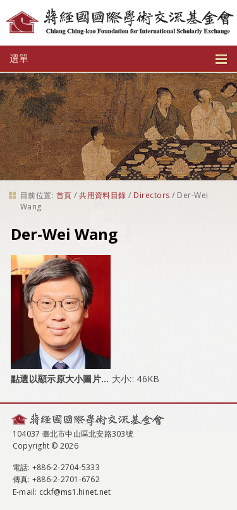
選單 (118, 58)
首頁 (64, 195)
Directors (151, 195)
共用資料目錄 (102, 195)
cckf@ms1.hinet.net (75, 492)
